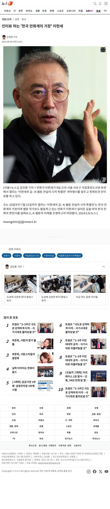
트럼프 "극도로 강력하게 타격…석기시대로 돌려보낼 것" (77, 328)
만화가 (6, 255)
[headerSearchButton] (94, 3)
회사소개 (32, 445)
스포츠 (69, 426)
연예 (41, 426)
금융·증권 (96, 414)
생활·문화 (13, 426)
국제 (96, 408)
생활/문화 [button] (7, 19)
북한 (69, 414)
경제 (69, 408)
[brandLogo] (7, 3)
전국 (14, 414)
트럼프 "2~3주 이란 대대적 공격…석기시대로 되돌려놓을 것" (76, 344)
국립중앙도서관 (32, 255)
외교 (41, 414)
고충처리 (77, 445)
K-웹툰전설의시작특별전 (69, 255)
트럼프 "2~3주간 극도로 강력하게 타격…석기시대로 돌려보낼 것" (24, 328)
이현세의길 (49, 255)
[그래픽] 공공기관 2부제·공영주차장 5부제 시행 (24, 386)
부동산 (41, 420)
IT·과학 (68, 420)
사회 (41, 408)
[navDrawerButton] (106, 3)
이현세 (17, 255)
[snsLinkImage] (88, 471)
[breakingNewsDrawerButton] (100, 3)
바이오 (96, 420)
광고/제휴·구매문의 (47, 445)
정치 (14, 408)
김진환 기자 (12, 37)
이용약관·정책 (64, 445)
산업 (14, 420)
